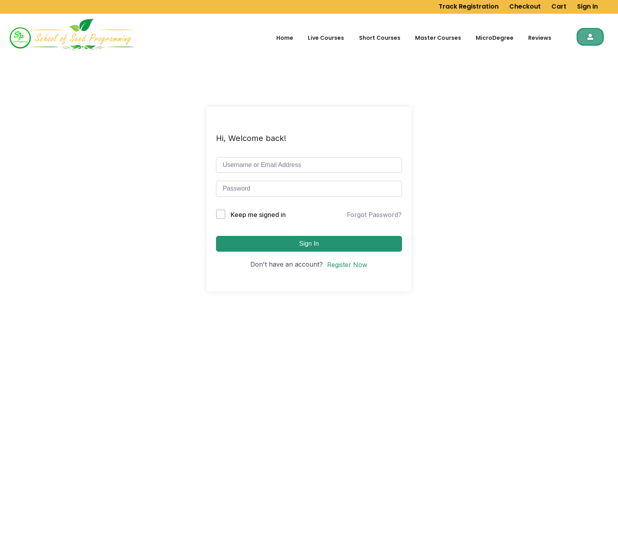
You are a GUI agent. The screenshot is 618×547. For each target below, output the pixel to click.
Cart (558, 5)
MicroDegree (495, 38)
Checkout (525, 5)
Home (284, 38)
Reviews (539, 38)
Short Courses (379, 38)
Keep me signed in (258, 215)
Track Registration (469, 5)
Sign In (587, 5)
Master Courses (438, 38)
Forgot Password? (374, 215)
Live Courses (326, 38)
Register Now (347, 265)
